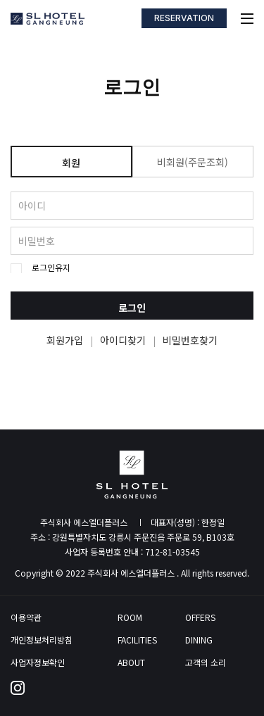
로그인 (132, 308)
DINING (199, 640)
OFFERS (200, 617)
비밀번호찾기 (190, 340)
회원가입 (64, 340)
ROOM (130, 617)
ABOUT (131, 662)
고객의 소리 (205, 662)
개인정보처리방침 (42, 640)
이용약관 (26, 617)
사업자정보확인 (38, 662)
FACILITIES (137, 640)
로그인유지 (51, 267)
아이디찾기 (123, 340)
